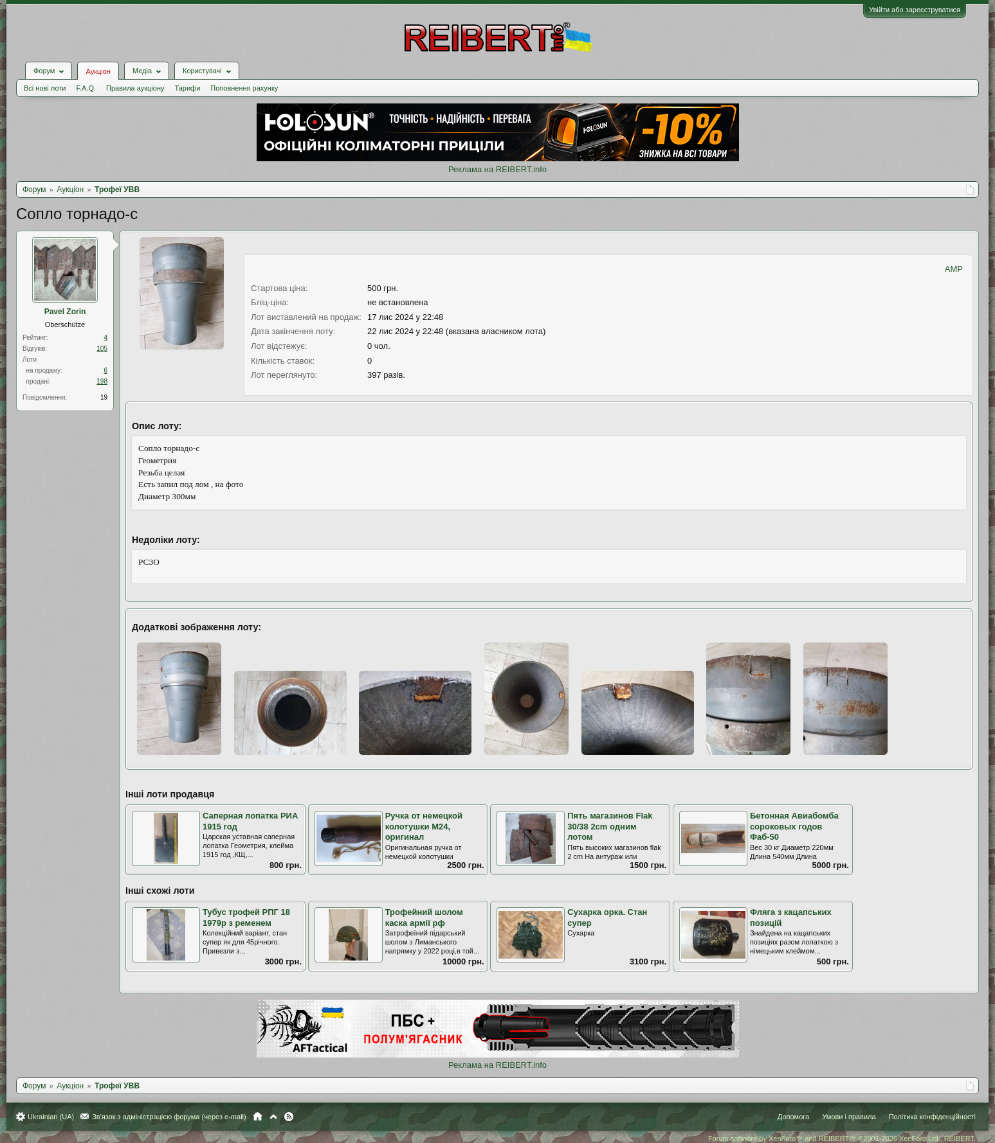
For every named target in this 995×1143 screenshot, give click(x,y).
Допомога (793, 1117)
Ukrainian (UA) (51, 1117)
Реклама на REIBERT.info (497, 169)
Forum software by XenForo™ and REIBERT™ (842, 1138)
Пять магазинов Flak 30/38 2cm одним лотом (609, 826)
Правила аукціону (135, 88)
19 (103, 397)
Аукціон (98, 71)
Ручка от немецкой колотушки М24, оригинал (423, 826)
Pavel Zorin (65, 311)
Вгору (273, 1116)
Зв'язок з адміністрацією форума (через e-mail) (169, 1117)
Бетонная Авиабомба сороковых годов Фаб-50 (794, 826)
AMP (954, 269)
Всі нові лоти (45, 88)
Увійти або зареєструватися (914, 9)
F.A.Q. (86, 88)
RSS (288, 1116)
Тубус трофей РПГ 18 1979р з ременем (246, 917)
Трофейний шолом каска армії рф (424, 917)
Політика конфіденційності (932, 1117)
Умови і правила (848, 1117)
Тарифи (188, 88)
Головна (257, 1116)
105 (101, 348)
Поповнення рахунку (244, 88)
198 (101, 381)
